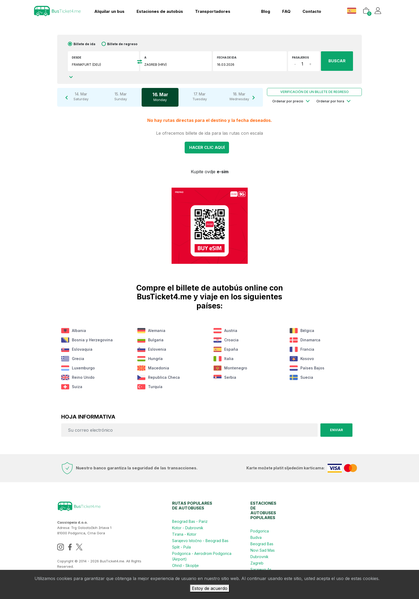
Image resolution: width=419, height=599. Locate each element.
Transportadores (212, 11)
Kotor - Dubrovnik (187, 527)
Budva (256, 537)
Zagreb (256, 563)
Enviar (336, 430)
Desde (76, 57)
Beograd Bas (261, 544)
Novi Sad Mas (262, 550)
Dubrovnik (259, 556)
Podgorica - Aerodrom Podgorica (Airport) (201, 556)
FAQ (286, 11)
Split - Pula (181, 547)
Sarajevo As (260, 569)
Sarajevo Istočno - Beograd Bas (200, 540)
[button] (352, 10)
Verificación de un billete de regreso (314, 92)
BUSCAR (337, 60)
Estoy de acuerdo (209, 588)
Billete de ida (84, 44)
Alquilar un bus (109, 11)
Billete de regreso (122, 44)
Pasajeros (300, 57)
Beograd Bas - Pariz (190, 521)
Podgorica (259, 531)
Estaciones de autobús (160, 11)
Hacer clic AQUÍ (207, 147)
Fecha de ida (226, 57)
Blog (265, 11)
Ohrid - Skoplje (185, 565)
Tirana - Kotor (184, 534)
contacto (311, 11)
